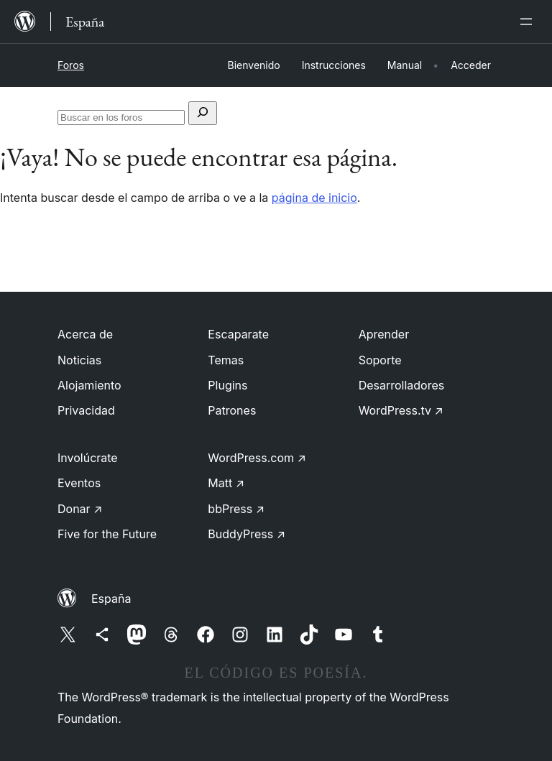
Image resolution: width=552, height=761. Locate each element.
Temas (226, 360)
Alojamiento (89, 385)
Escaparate (238, 334)
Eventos (79, 483)
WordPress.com (257, 458)
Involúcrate (88, 458)
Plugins (227, 385)
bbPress (236, 509)
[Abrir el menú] (529, 21)
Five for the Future (107, 534)
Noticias (79, 360)
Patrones (232, 410)
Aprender (384, 334)
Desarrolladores (402, 385)
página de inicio (314, 197)
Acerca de (85, 334)
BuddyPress (246, 534)
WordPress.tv (401, 410)
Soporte (380, 360)
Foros (71, 65)
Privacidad (86, 410)
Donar (80, 509)
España (111, 598)
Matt (226, 483)
